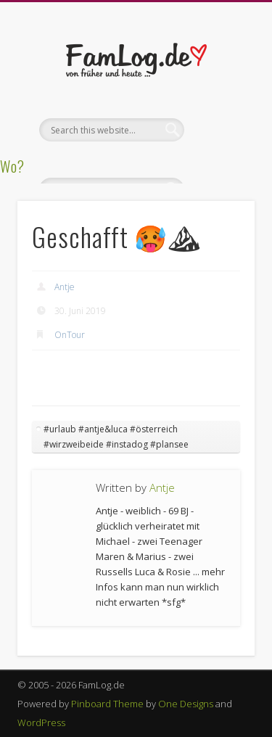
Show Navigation (219, 129)
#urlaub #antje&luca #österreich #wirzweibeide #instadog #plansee (116, 436)
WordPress (41, 722)
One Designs (185, 703)
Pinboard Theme (107, 703)
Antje (64, 287)
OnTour (69, 335)
